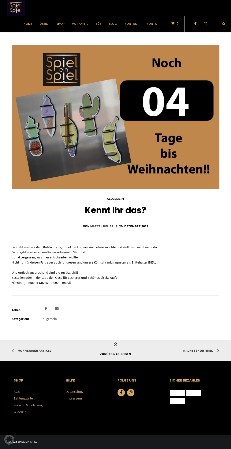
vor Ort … (80, 24)
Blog (113, 24)
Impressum (74, 398)
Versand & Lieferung (28, 405)
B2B (98, 24)
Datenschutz (74, 391)
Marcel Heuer (101, 226)
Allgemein (115, 198)
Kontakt (131, 24)
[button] (46, 309)
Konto (151, 24)
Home (27, 24)
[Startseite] (16, 8)
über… (44, 24)
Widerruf (20, 412)
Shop (60, 24)
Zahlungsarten (24, 398)
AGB (17, 391)
